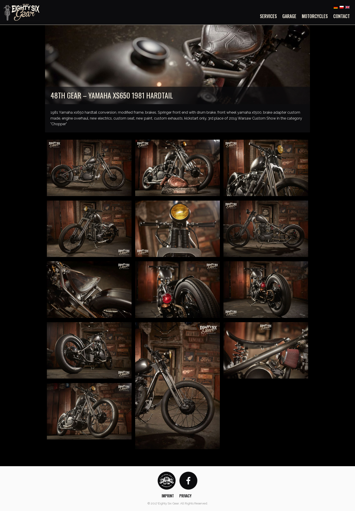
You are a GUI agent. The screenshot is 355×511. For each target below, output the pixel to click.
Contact (341, 16)
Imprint (168, 496)
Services (268, 16)
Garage (289, 16)
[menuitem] (270, 16)
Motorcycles (315, 16)
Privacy (185, 496)
